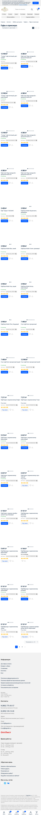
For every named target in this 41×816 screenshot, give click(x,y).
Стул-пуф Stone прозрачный (28, 324)
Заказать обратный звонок (8, 766)
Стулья (10, 14)
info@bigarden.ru (6, 723)
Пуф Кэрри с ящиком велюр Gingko (10, 400)
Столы (4, 14)
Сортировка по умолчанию (9, 28)
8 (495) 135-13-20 (7, 711)
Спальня (37, 14)
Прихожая (29, 14)
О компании (4, 668)
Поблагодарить (5, 768)
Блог (2, 673)
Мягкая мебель (11, 17)
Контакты (3, 670)
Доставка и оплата (6, 663)
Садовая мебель (30, 17)
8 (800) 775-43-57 (7, 706)
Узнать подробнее (23, 4)
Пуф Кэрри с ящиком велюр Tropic (30, 400)
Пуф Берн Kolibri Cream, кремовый (30, 248)
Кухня (16, 14)
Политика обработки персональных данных (13, 680)
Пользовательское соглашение (9, 687)
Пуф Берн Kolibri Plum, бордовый (10, 324)
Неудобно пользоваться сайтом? (10, 775)
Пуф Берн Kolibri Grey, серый (8, 286)
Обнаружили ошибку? (7, 773)
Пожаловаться (5, 771)
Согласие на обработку (7, 685)
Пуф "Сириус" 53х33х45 (7, 210)
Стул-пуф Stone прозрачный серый (10, 362)
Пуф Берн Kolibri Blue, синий (8, 248)
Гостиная (22, 14)
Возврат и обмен (5, 666)
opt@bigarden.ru (6, 728)
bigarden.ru (28, 795)
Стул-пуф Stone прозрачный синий (30, 362)
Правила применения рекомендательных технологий (15, 683)
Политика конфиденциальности (10, 678)
